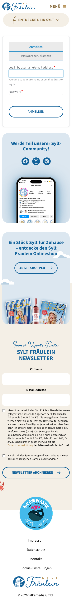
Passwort (15, 92)
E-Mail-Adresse (36, 390)
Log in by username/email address (31, 67)
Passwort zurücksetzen (36, 56)
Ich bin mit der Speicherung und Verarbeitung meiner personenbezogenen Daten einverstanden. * (37, 457)
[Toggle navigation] (58, 6)
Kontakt (36, 559)
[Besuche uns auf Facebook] (25, 161)
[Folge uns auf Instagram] (36, 161)
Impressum (36, 540)
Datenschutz (36, 549)
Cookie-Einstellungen (36, 568)
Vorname (36, 369)
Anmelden (36, 47)
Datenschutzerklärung (20, 445)
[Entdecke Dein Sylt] (36, 20)
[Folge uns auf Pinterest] (47, 161)
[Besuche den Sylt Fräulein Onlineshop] (36, 268)
